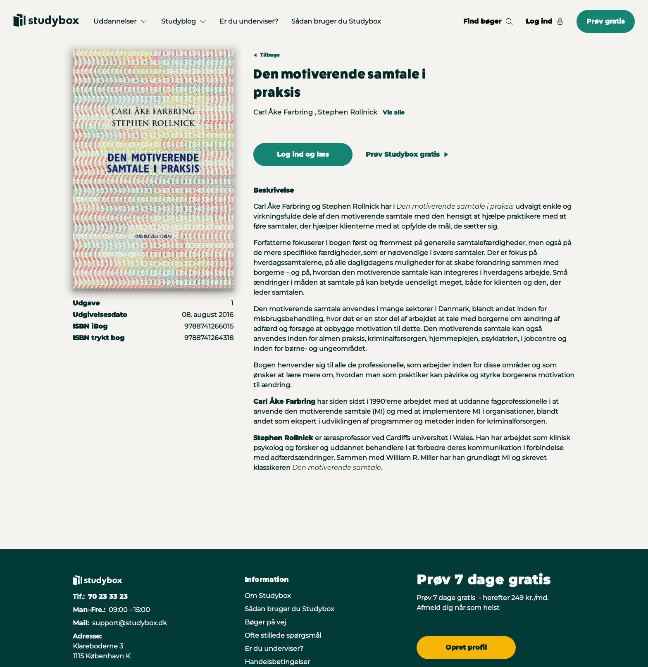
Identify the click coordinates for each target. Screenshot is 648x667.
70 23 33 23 (108, 596)
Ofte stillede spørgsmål (283, 635)
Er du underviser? (248, 21)
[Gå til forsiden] (46, 21)
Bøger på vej (265, 622)
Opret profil (466, 647)
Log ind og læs (303, 154)
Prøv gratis (605, 21)
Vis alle (394, 112)
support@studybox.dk (129, 623)
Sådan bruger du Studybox (336, 21)
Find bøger (487, 21)
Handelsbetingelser (277, 662)
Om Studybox (268, 596)
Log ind (544, 21)
